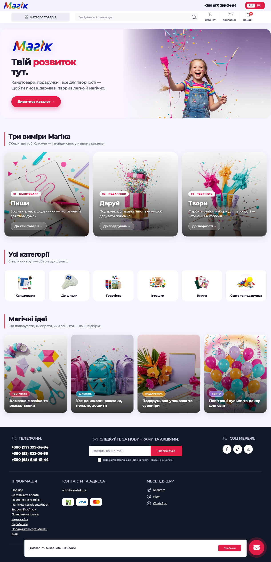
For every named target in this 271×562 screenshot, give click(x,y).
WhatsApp (160, 503)
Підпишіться (166, 451)
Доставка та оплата (25, 494)
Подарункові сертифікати (29, 529)
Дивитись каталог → (36, 101)
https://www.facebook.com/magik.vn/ (227, 449)
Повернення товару (25, 514)
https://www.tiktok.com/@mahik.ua (237, 449)
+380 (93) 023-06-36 (30, 453)
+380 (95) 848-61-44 (30, 460)
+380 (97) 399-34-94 (30, 447)
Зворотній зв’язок (24, 509)
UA (251, 5)
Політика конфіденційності (133, 460)
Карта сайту (20, 519)
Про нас (17, 490)
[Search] (194, 17)
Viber (156, 496)
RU (259, 5)
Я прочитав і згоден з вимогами (138, 460)
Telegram (159, 490)
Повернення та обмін (26, 499)
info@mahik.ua (74, 490)
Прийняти (230, 548)
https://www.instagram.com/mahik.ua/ (248, 449)
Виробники (20, 524)
